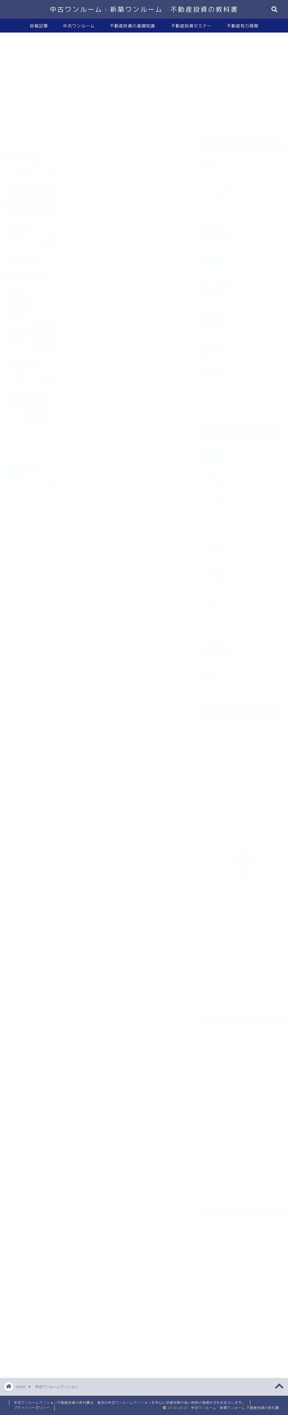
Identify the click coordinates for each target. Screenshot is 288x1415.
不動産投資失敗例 (225, 1116)
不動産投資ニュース (227, 1103)
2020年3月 (212, 1226)
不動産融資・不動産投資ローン (239, 1143)
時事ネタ (216, 1170)
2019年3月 (212, 1238)
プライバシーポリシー (32, 1407)
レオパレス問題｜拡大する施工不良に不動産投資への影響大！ (241, 772)
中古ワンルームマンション (234, 1157)
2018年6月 (212, 1324)
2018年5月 (212, 1337)
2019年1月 (212, 1263)
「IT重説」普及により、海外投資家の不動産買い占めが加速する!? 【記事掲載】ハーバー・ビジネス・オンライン (241, 813)
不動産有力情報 (242, 26)
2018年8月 (212, 1300)
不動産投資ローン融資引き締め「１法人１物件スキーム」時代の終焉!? (241, 753)
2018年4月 (212, 1349)
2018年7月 (212, 1312)
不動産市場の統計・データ (234, 1048)
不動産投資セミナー (191, 26)
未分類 (214, 1184)
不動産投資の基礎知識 (132, 26)
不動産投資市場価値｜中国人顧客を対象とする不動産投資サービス (241, 791)
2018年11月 (213, 1275)
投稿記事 (39, 26)
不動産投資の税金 (225, 1075)
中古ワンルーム (79, 26)
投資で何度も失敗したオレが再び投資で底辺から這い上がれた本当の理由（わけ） (241, 731)
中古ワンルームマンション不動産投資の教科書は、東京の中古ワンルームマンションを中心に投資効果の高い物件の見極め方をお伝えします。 (129, 1402)
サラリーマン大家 (225, 1035)
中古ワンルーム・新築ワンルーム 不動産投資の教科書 (144, 9)
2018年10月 (213, 1287)
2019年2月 (212, 1250)
